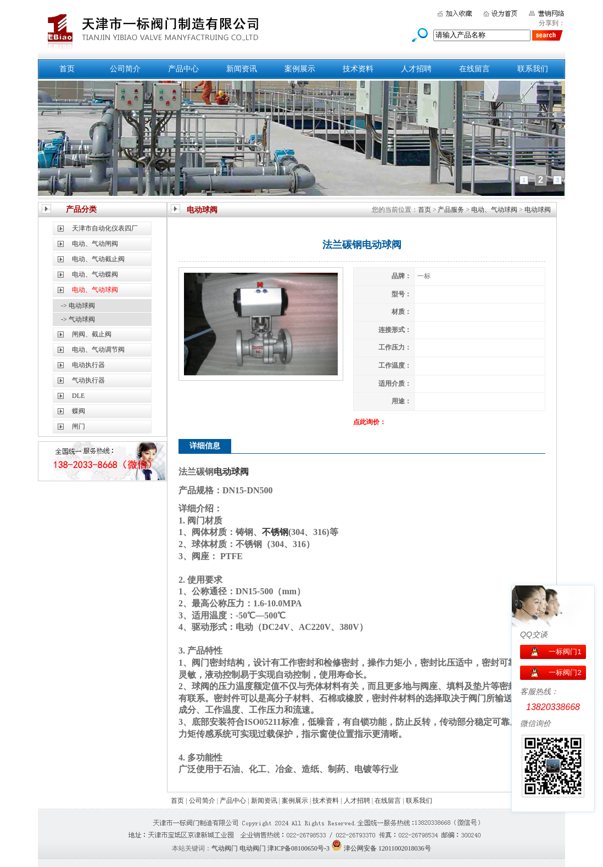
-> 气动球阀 (78, 319)
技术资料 (358, 69)
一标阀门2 (565, 672)
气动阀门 (224, 848)
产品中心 (183, 69)
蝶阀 (78, 411)
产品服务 (451, 209)
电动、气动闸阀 (95, 243)
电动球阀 (537, 209)
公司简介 (125, 69)
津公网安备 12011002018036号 (387, 848)
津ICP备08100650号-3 (298, 848)
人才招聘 (416, 69)
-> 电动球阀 (78, 305)
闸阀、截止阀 (91, 334)
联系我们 (532, 69)
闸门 (78, 426)
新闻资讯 (241, 69)
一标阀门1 (565, 652)
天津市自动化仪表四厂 (105, 228)
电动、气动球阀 (494, 209)
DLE (78, 395)
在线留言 (474, 69)
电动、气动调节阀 (98, 349)
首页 (67, 69)
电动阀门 (252, 848)
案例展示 (299, 69)
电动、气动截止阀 (98, 259)
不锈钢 (275, 532)
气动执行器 (88, 380)
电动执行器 (88, 365)
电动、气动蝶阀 (95, 274)
